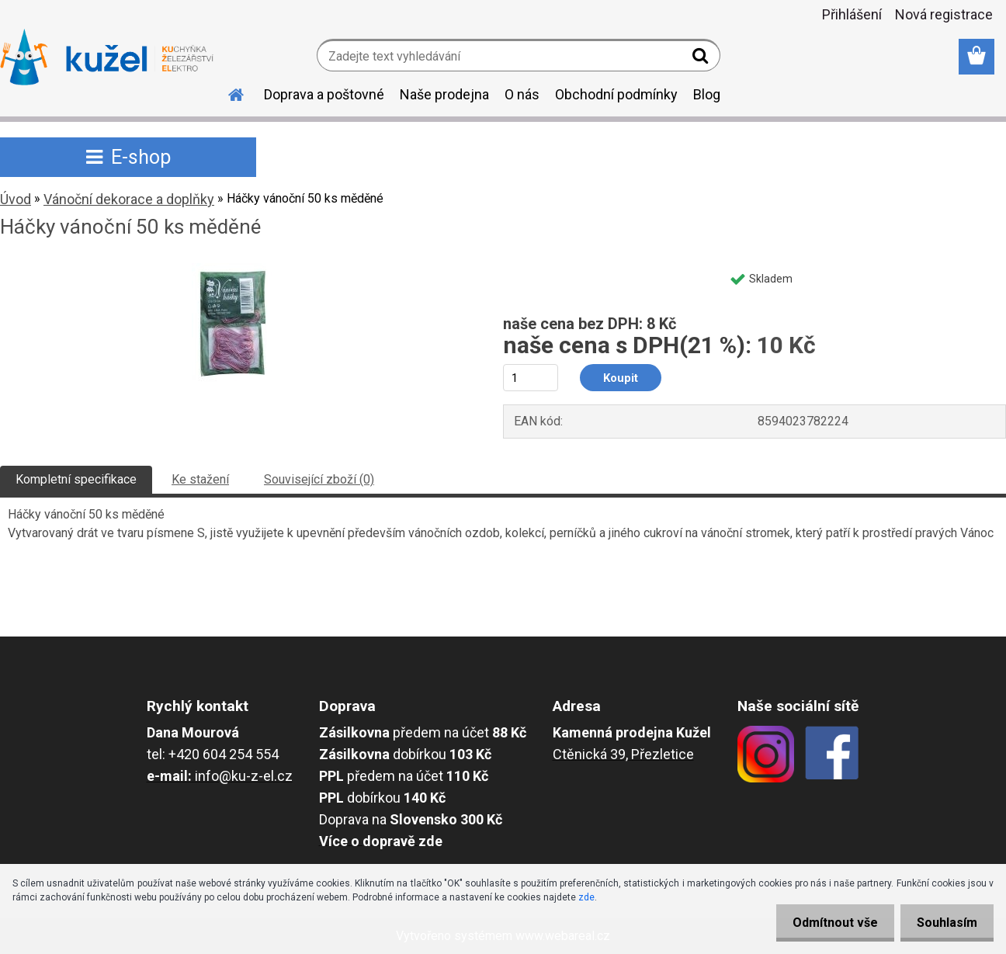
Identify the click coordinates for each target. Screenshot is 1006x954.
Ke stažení (200, 479)
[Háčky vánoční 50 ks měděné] (234, 269)
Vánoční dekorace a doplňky (128, 199)
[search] (702, 59)
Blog (706, 94)
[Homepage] (227, 92)
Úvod (15, 199)
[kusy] (530, 377)
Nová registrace (944, 14)
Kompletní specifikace (76, 479)
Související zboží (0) (319, 479)
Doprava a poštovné (324, 94)
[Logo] (106, 57)
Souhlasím (944, 922)
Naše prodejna (444, 94)
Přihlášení (852, 14)
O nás (522, 94)
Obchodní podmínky (616, 94)
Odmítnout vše (826, 922)
